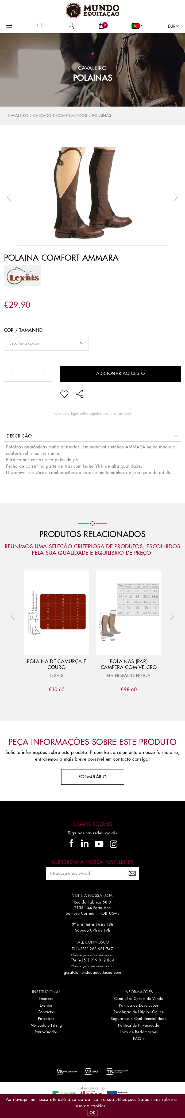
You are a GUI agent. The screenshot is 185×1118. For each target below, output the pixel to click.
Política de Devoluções (138, 1005)
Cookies (98, 1106)
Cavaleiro (18, 116)
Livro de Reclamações (139, 1032)
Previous (10, 197)
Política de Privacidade (138, 1025)
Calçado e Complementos (60, 116)
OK (92, 1113)
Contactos (46, 1012)
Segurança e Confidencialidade (139, 1019)
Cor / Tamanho (23, 330)
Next (175, 197)
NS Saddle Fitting (46, 1025)
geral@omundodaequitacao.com (92, 972)
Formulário (93, 777)
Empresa (46, 998)
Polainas (92, 78)
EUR (172, 26)
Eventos (46, 1005)
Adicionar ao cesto (120, 374)
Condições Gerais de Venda (139, 998)
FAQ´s (138, 1039)
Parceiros (46, 1019)
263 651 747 (101, 949)
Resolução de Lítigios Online (139, 1012)
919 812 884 (102, 960)
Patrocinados (46, 1032)
